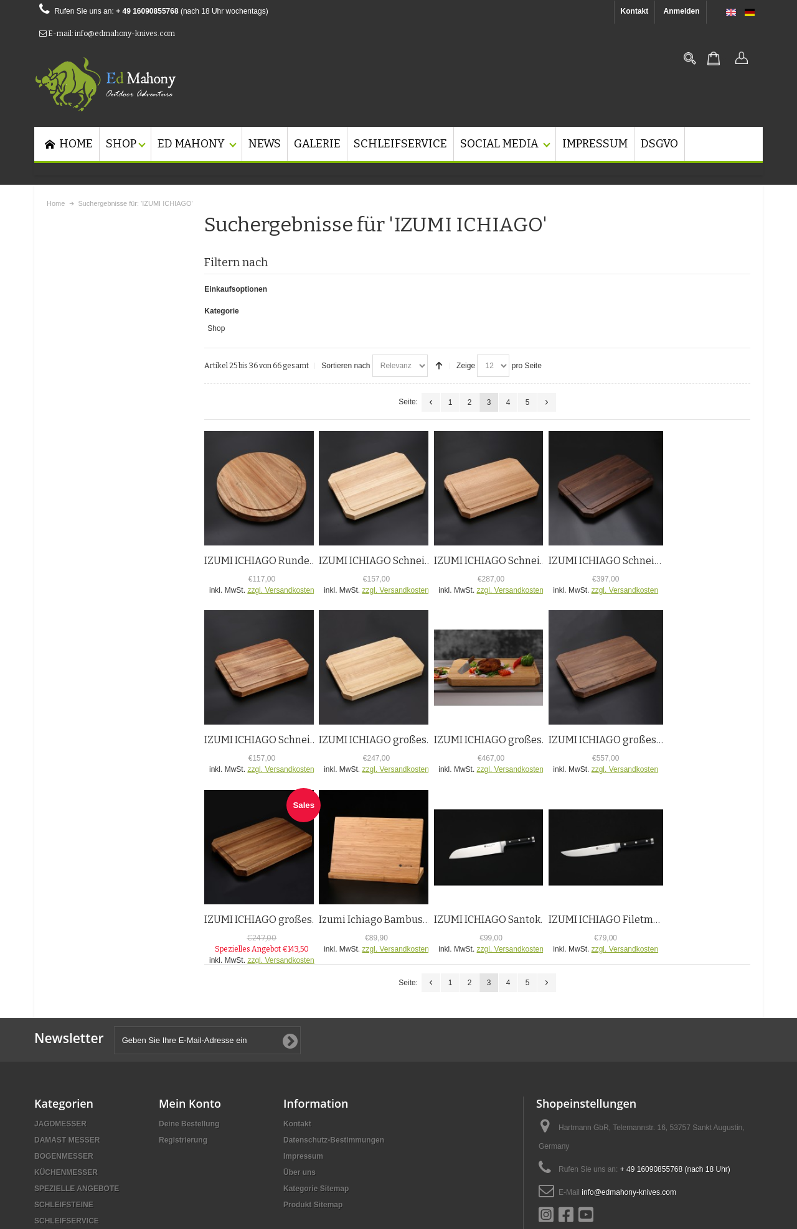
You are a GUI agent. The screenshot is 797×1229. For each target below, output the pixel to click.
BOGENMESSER (63, 1059)
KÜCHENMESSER (66, 1075)
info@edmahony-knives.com (629, 1095)
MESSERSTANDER (67, 1156)
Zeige (465, 268)
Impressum (303, 1059)
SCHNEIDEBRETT (66, 1140)
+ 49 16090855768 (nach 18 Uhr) (675, 1072)
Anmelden (682, 11)
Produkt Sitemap (312, 1107)
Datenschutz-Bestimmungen (333, 1043)
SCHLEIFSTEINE (63, 1107)
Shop (58, 293)
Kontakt (635, 11)
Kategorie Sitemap (316, 1091)
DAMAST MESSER (67, 1043)
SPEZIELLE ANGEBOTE (76, 1091)
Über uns (299, 1075)
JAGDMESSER (60, 1027)
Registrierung (183, 1043)
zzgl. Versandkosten (280, 493)
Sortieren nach (345, 268)
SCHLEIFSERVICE (66, 1124)
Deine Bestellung (189, 1027)
